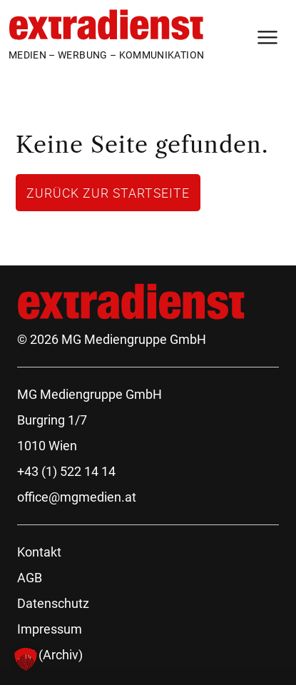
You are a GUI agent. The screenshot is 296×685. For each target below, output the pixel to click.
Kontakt (39, 551)
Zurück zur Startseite (108, 192)
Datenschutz (53, 603)
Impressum (49, 628)
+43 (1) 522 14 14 (66, 471)
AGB (29, 577)
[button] (25, 659)
